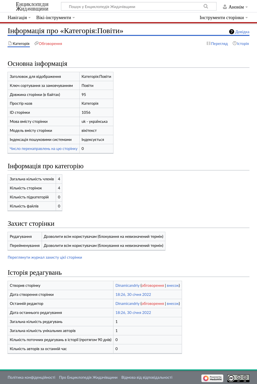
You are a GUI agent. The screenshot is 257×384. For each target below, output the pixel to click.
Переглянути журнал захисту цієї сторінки (45, 257)
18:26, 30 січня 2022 (133, 294)
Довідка (242, 31)
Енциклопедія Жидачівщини (32, 6)
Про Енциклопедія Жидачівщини (88, 377)
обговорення (153, 285)
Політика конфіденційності (31, 377)
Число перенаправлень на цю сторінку (44, 148)
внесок (173, 285)
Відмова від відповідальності (146, 377)
